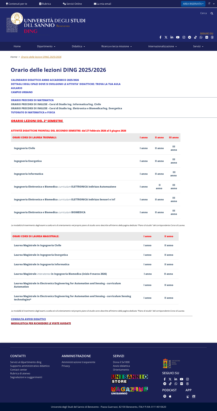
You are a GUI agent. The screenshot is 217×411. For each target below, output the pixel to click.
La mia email (102, 3)
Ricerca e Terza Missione (115, 46)
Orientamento (121, 369)
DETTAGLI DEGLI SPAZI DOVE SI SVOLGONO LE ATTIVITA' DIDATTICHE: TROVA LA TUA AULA (66, 84)
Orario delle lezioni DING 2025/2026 (41, 57)
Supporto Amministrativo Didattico (30, 366)
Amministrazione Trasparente (78, 362)
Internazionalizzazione (161, 46)
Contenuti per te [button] (16, 3)
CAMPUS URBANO (22, 92)
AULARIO (16, 88)
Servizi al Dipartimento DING (25, 362)
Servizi (197, 46)
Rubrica (45, 3)
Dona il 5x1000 (121, 362)
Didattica (77, 46)
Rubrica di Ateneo (20, 373)
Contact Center (18, 369)
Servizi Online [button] (72, 3)
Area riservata (192, 3)
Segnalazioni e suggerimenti (26, 377)
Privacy (66, 366)
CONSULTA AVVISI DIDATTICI (28, 319)
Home (17, 46)
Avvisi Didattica (121, 366)
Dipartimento (45, 46)
